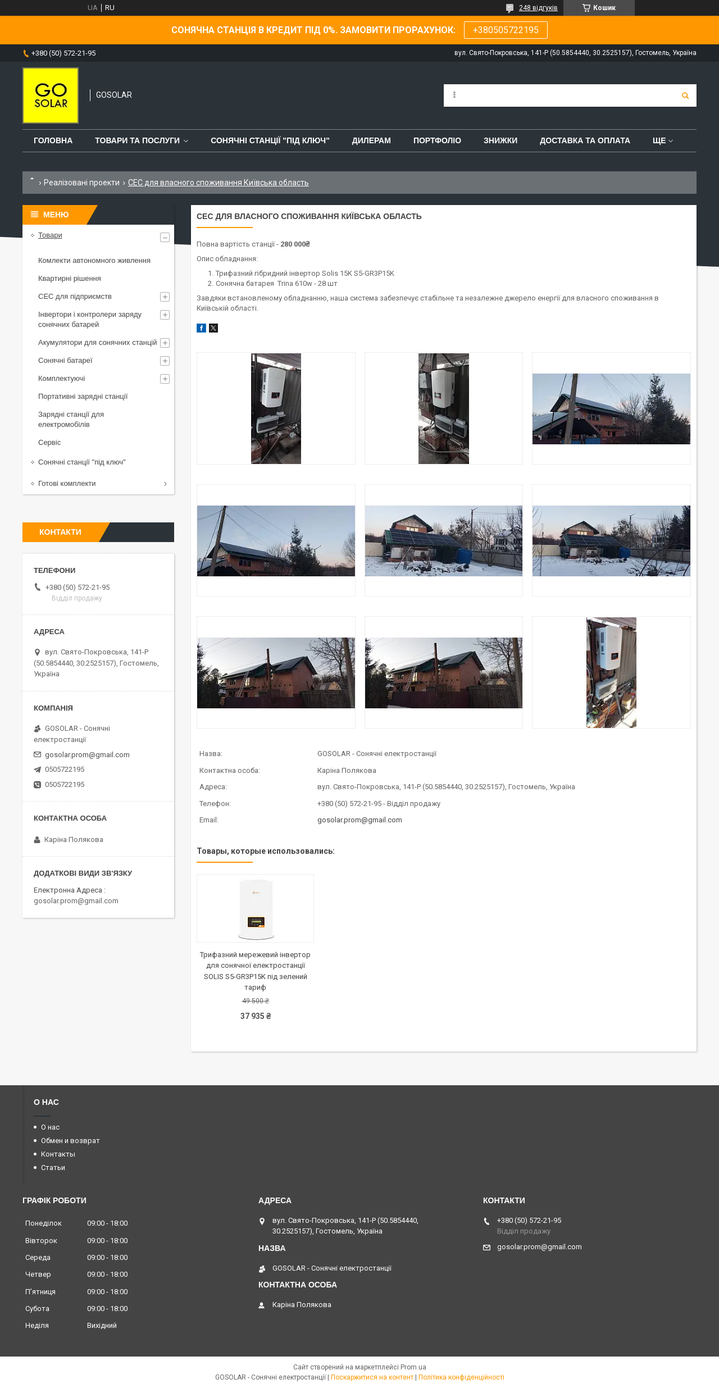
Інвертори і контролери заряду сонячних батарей (90, 319)
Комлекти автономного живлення (94, 260)
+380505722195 (506, 30)
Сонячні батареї (65, 360)
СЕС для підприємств (75, 296)
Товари (50, 235)
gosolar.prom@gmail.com (359, 820)
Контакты (58, 1154)
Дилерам (371, 140)
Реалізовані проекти (82, 182)
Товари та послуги (137, 140)
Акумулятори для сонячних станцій (97, 342)
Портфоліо (437, 140)
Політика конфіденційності (461, 1377)
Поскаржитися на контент (372, 1377)
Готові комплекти (66, 483)
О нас (50, 1127)
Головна (53, 140)
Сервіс (49, 442)
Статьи (53, 1167)
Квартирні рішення (69, 278)
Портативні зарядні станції (83, 396)
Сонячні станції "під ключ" (82, 462)
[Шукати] (685, 95)
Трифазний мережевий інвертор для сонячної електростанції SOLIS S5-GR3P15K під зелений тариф (255, 971)
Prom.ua (413, 1367)
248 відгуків (538, 8)
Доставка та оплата (585, 140)
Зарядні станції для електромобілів (71, 419)
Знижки (500, 140)
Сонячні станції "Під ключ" (270, 140)
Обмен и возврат (70, 1140)
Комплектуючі (61, 378)
